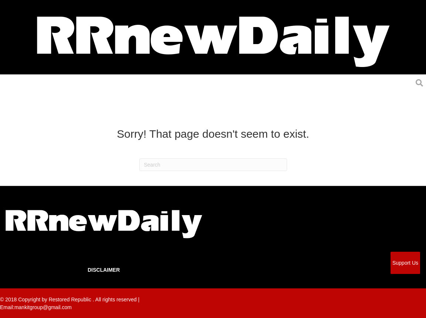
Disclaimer (104, 270)
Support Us (405, 263)
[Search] (213, 164)
